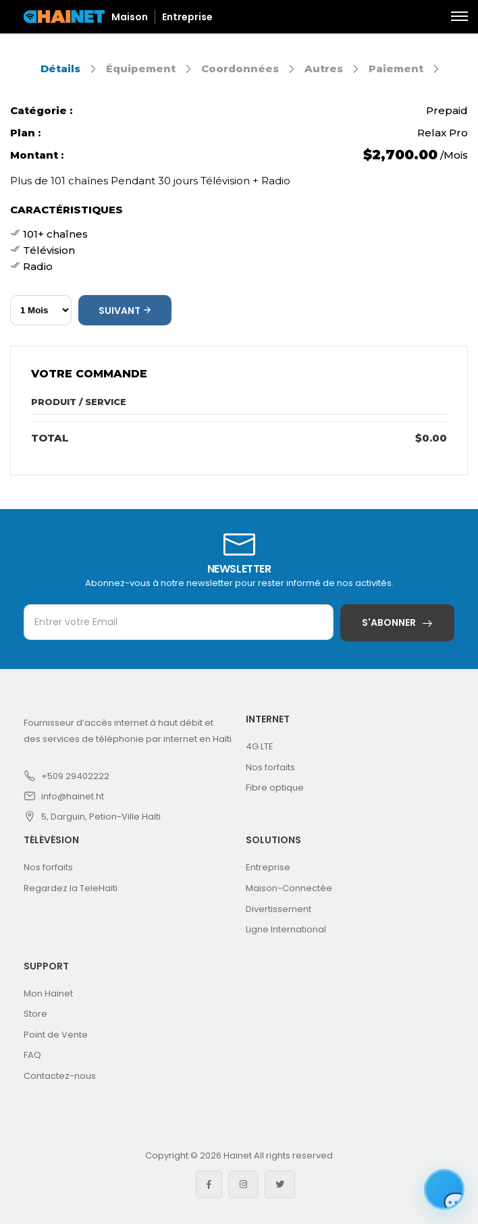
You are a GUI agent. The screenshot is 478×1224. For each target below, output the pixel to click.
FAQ (32, 1054)
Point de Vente (56, 1034)
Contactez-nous (60, 1075)
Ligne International (286, 929)
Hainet (237, 1155)
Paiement (396, 68)
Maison (129, 17)
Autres (323, 68)
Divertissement (278, 909)
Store (35, 1013)
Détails (60, 68)
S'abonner (389, 622)
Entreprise (187, 17)
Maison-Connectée (289, 888)
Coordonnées (240, 68)
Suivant (125, 310)
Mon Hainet (48, 993)
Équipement (141, 68)
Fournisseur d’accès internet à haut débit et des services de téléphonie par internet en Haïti (128, 730)
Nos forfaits (270, 767)
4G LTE (259, 746)
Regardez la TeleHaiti (70, 888)
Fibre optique (275, 787)
